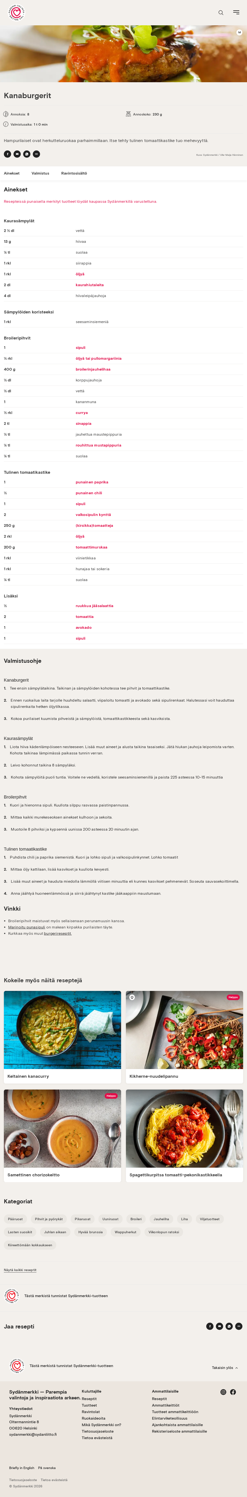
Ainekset (12, 173)
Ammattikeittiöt (165, 1405)
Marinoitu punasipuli (26, 927)
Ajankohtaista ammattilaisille (177, 1424)
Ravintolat (91, 1411)
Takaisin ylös (225, 1368)
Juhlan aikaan (55, 1232)
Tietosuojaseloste (98, 1431)
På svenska (47, 1468)
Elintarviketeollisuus (169, 1418)
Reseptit (89, 1398)
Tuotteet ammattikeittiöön (175, 1411)
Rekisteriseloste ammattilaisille (179, 1431)
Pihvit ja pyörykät (49, 1219)
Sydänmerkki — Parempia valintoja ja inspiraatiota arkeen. (45, 1395)
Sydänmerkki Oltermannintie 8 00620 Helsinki (24, 1422)
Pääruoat (15, 1219)
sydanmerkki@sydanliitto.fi (33, 1434)
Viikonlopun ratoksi (164, 1232)
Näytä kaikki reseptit (20, 1270)
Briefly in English (21, 1468)
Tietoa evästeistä (97, 1438)
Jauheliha (161, 1219)
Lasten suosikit (20, 1232)
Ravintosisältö (74, 173)
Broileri (136, 1219)
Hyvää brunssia (90, 1232)
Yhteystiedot (21, 1408)
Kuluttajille (91, 1391)
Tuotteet (89, 1405)
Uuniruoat (110, 1219)
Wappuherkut (125, 1232)
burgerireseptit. (58, 933)
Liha (184, 1219)
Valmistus (40, 173)
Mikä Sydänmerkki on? (101, 1424)
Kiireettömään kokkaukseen (30, 1245)
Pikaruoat (82, 1219)
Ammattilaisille (165, 1391)
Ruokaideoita (93, 1418)
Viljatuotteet (210, 1219)
